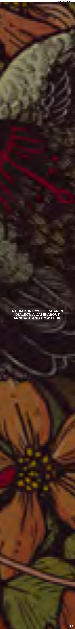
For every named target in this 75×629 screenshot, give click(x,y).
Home (59, 1)
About (68, 1)
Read (64, 1)
